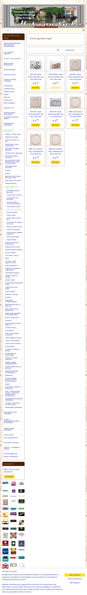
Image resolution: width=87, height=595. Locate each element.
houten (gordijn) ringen (14, 209)
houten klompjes (12, 212)
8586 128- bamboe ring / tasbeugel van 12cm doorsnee (75, 114)
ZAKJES (6, 94)
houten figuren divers (13, 206)
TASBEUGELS (13, 100)
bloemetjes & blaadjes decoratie (12, 149)
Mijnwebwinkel (64, 592)
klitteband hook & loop (12, 247)
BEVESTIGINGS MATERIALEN (13, 64)
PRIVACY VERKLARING (11, 457)
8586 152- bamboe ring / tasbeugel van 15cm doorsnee (35, 151)
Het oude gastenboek (11, 438)
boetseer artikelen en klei (14, 140)
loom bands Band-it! (11, 265)
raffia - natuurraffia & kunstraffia (12, 334)
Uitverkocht (55, 88)
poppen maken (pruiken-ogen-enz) (14, 324)
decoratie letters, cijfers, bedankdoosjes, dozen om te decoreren (14, 161)
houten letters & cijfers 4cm (14, 218)
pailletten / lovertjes (11, 294)
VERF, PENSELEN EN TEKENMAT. (13, 413)
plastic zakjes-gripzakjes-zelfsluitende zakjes (13, 314)
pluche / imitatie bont (12, 317)
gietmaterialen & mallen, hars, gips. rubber (14, 177)
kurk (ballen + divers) (12, 255)
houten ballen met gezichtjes (12, 198)
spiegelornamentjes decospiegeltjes (11, 371)
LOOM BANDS (8, 86)
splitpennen (9, 375)
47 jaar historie (13, 435)
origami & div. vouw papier (14, 288)
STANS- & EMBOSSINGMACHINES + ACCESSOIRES (13, 421)
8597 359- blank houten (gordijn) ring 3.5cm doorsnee (35, 76)
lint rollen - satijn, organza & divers (14, 262)
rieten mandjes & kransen (13, 338)
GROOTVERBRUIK (13, 103)
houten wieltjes (11, 240)
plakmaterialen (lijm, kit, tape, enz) (14, 305)
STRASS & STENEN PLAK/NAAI (13, 80)
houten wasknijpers (13, 237)
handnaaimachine (10, 183)
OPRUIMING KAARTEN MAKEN (13, 118)
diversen (8, 170)
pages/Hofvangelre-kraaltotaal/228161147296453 (11, 584)
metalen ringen (10, 280)
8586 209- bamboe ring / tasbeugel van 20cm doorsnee (55, 151)
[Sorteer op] (69, 50)
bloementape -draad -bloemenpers (12, 145)
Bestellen (35, 88)
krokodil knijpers (10, 253)
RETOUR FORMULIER (10, 454)
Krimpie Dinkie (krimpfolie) (13, 250)
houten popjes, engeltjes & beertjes (14, 233)
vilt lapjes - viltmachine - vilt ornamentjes (14, 403)
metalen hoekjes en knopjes (11, 276)
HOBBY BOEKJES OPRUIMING (13, 429)
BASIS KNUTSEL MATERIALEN (13, 130)
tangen (7, 384)
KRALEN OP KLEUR (13, 75)
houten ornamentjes (13, 230)
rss (43, 592)
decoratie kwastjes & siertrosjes (11, 156)
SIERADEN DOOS (9, 89)
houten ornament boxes (14, 227)
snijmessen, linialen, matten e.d (14, 358)
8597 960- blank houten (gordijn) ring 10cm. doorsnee (35, 114)
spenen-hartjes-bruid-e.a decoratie (13, 367)
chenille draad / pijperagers (14, 153)
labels (7, 258)
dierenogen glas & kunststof (11, 167)
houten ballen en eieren (14, 195)
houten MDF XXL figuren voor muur (14, 223)
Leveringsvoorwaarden (11, 443)
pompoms (8, 320)
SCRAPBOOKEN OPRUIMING (13, 124)
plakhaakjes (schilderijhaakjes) (11, 301)
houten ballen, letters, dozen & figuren (14, 187)
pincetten (8, 297)
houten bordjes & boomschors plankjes (13, 203)
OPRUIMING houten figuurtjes (13, 191)
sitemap (40, 592)
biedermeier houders (12, 137)
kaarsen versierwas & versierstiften (12, 243)
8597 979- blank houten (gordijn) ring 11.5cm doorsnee (55, 114)
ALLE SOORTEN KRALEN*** (13, 53)
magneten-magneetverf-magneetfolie (13, 269)
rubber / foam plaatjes (12, 340)
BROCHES (13, 97)
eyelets (7, 173)
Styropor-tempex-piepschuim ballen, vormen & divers (14, 379)
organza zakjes (10, 291)
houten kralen (11, 215)
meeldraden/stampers (12, 273)
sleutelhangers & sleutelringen (10, 354)
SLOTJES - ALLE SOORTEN (13, 59)
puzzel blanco (9, 330)
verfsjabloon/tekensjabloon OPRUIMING (14, 399)
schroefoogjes (9, 346)
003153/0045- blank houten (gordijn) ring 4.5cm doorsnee (55, 76)
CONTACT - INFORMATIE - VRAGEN (12, 448)
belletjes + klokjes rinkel (13, 134)
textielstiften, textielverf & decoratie (14, 387)
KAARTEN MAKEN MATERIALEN (13, 113)
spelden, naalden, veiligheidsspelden (14, 363)
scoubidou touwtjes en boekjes (12, 350)
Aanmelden (9, 477)
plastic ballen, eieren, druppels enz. (14, 309)
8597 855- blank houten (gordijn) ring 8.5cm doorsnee (75, 76)
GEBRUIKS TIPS (13, 108)
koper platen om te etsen (13, 180)
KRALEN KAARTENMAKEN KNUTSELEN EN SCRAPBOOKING (12, 44)
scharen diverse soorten (13, 343)
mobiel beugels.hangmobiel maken (14, 283)
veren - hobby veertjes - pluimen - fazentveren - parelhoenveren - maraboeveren (14, 393)
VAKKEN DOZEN (9, 92)
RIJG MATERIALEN (13, 70)
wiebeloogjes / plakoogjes (13, 407)
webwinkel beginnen (50, 592)
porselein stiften (10, 328)
